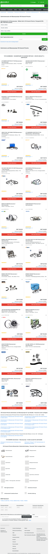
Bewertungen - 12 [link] (5, 85)
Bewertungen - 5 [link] (29, 192)
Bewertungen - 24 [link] (5, 156)
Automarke (3, 9)
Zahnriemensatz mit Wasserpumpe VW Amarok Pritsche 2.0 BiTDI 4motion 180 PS (36, 417)
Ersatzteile (10, 9)
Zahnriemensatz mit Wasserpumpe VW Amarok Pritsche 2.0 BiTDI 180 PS (11, 417)
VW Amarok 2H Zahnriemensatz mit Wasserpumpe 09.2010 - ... (10, 443)
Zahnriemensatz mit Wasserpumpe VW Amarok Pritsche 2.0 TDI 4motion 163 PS (11, 427)
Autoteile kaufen (3, 12)
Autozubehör (38, 9)
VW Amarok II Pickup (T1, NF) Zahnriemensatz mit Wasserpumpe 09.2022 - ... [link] (35, 443)
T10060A (25, 500)
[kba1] (20, 39)
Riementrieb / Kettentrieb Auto (19, 12)
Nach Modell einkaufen (29, 532)
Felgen (20, 9)
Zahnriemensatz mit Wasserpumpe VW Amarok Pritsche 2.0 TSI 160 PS (11, 436)
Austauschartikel (16, 537)
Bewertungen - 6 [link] (29, 227)
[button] (42, 6)
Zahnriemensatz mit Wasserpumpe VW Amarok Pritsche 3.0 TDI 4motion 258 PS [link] (11, 431)
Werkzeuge (45, 9)
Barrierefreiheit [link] (15, 550)
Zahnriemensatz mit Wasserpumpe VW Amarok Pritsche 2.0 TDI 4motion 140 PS (36, 424)
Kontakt (14, 539)
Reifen (15, 9)
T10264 (21, 500)
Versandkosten (16, 89)
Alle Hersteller (27, 530)
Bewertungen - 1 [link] (29, 156)
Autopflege (31, 9)
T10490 (2, 500)
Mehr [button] (30, 520)
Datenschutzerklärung (17, 530)
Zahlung (14, 546)
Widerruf (14, 535)
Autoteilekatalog (10, 12)
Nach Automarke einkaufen (30, 535)
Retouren (14, 548)
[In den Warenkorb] (12, 91)
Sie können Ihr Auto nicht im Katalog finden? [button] (9, 41)
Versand (14, 541)
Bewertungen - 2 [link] (29, 85)
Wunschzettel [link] (15, 544)
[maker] (24, 25)
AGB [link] (13, 532)
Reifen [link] (26, 528)
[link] (42, 2)
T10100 (11, 500)
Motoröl (25, 9)
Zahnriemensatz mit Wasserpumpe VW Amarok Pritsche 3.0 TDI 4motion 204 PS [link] (36, 427)
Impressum (2, 528)
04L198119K (6, 500)
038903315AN (16, 500)
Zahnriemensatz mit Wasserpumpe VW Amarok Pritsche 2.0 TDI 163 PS (11, 424)
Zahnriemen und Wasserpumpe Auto (32, 12)
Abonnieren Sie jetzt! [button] (27, 516)
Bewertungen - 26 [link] (5, 120)
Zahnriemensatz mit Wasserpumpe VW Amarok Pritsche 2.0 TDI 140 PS (36, 420)
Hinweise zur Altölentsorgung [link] (3, 531)
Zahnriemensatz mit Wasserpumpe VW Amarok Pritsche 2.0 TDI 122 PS (11, 420)
